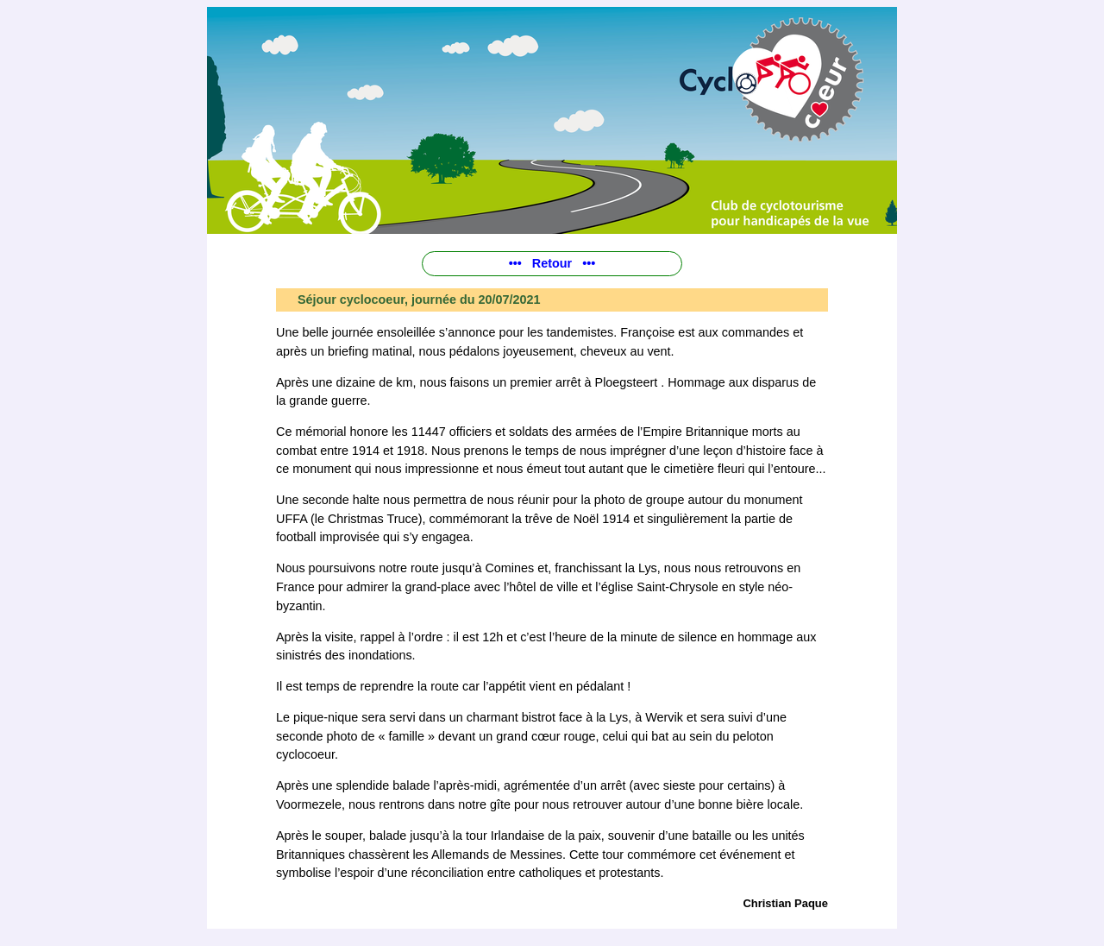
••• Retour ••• (552, 263)
